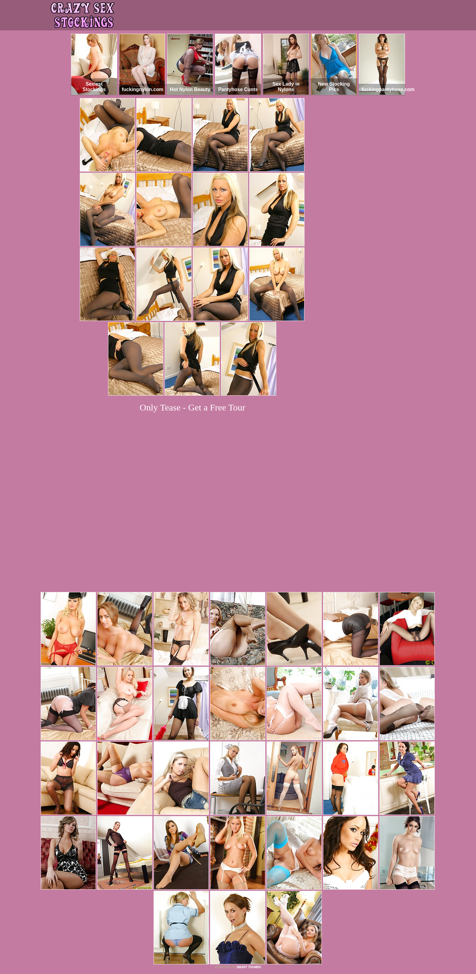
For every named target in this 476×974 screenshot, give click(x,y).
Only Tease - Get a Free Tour (192, 407)
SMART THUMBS (248, 884)
